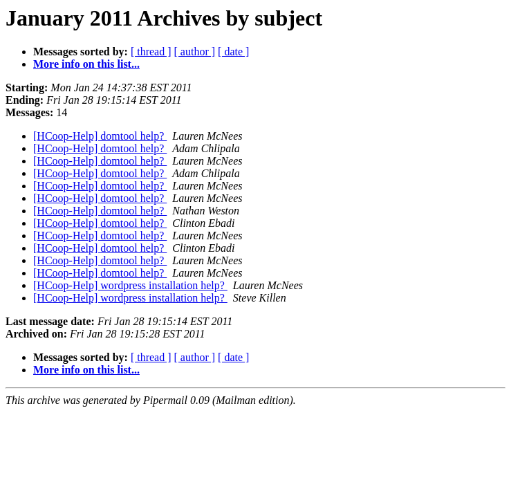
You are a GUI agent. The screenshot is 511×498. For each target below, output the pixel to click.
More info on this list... (86, 64)
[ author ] (195, 51)
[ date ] (233, 51)
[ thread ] (151, 51)
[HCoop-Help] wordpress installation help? (130, 285)
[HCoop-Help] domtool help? (100, 136)
